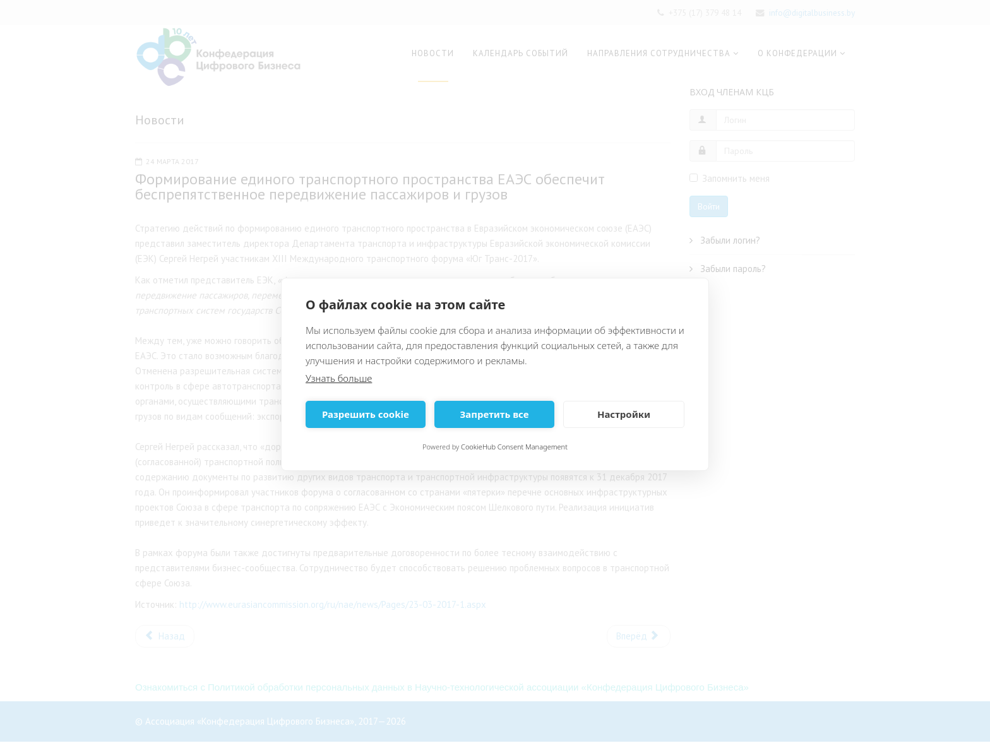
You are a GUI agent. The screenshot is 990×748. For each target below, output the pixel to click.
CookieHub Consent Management (514, 446)
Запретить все (494, 414)
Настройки (623, 414)
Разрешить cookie (365, 414)
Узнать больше (339, 378)
